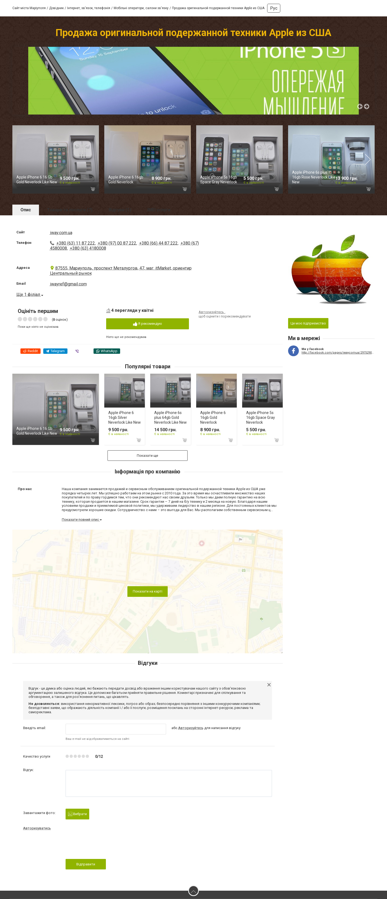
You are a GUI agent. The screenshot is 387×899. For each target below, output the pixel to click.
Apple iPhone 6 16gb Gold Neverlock (213, 417)
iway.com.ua (61, 232)
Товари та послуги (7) (69, 209)
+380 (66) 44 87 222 (158, 243)
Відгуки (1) (120, 209)
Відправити (85, 864)
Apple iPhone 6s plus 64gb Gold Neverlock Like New (170, 417)
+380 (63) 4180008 (88, 248)
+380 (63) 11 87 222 (75, 243)
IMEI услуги (158, 209)
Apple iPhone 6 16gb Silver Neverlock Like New (124, 417)
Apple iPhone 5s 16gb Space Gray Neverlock (260, 417)
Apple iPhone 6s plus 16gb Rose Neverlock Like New (313, 177)
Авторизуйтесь (212, 312)
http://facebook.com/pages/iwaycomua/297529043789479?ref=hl (338, 352)
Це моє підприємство (308, 323)
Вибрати (77, 814)
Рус (273, 8)
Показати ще (147, 456)
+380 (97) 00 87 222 (117, 243)
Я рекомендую (147, 324)
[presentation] (106, 846)
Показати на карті (147, 591)
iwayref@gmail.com (68, 284)
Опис (25, 209)
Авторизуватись (37, 828)
